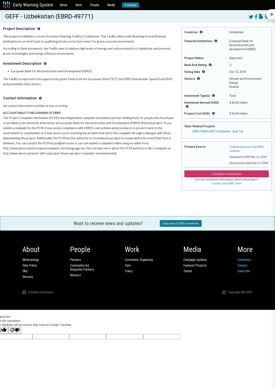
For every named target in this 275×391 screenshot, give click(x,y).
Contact (242, 265)
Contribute (130, 5)
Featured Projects (195, 265)
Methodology (30, 260)
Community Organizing (139, 260)
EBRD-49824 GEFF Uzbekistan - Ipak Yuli (217, 131)
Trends (187, 271)
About (63, 5)
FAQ (24, 271)
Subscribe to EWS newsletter (180, 223)
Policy (129, 271)
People (94, 5)
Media (111, 5)
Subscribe (243, 271)
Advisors (75, 275)
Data (128, 265)
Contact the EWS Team (226, 183)
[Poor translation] (14, 330)
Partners (75, 260)
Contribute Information (226, 173)
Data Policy (29, 265)
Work (79, 5)
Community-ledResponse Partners (82, 267)
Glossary (27, 277)
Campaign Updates (195, 260)
